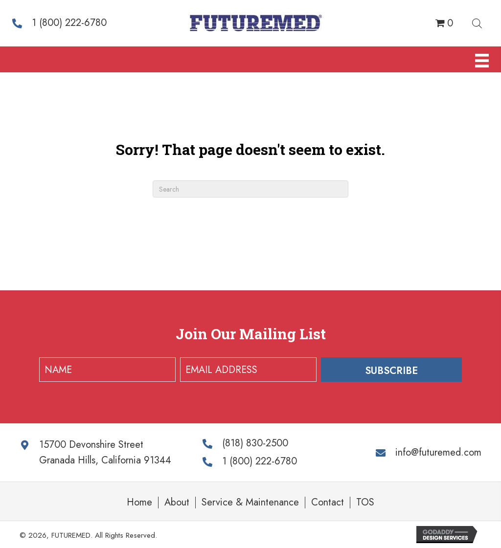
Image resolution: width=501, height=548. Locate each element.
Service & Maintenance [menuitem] (250, 502)
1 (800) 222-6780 (69, 23)
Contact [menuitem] (327, 502)
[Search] (250, 188)
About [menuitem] (176, 502)
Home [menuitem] (139, 502)
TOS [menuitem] (365, 502)
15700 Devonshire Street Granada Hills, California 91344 (105, 452)
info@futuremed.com (438, 452)
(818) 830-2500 (255, 443)
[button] (391, 369)
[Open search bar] (477, 22)
